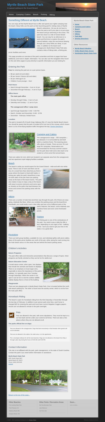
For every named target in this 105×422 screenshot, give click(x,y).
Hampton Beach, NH (14, 413)
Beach (35, 14)
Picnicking (13, 234)
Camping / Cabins (23, 14)
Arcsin (96, 420)
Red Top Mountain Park (45, 405)
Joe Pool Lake (43, 410)
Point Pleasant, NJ (14, 408)
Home (11, 14)
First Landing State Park (15, 405)
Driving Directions (56, 126)
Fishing (44, 14)
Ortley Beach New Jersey (84, 51)
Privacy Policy (32, 420)
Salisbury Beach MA (14, 410)
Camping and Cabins (46, 134)
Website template (88, 420)
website (11, 364)
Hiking (52, 15)
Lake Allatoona (43, 408)
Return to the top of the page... (19, 395)
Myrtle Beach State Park (25, 4)
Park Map (78, 36)
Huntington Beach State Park (86, 53)
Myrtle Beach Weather (83, 48)
